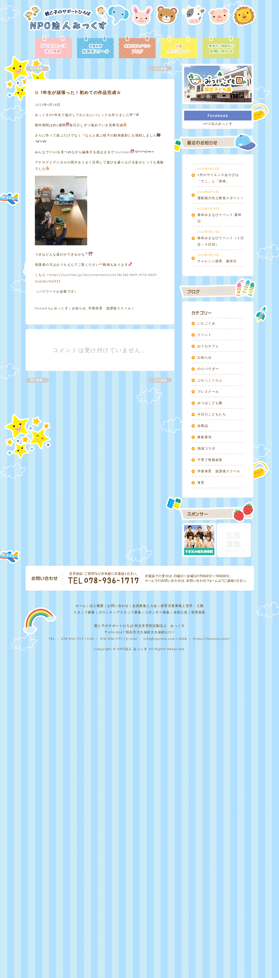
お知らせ (79, 308)
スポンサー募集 (157, 612)
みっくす (61, 308)
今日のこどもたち (211, 414)
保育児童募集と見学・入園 (182, 606)
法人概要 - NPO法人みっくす (53, 47)
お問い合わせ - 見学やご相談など (220, 47)
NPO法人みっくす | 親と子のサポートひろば (65, 20)
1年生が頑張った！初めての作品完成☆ (81, 92)
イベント (204, 335)
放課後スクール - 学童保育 (95, 47)
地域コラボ (206, 448)
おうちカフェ (208, 346)
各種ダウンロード (179, 47)
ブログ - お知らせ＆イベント (137, 47)
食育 (201, 482)
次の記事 (157, 68)
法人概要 (97, 606)
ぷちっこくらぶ (210, 380)
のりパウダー (208, 369)
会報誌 (202, 426)
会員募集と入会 (144, 606)
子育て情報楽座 (210, 460)
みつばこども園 (210, 403)
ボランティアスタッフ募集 (120, 612)
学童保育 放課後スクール (109, 308)
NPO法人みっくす (217, 124)
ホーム (80, 606)
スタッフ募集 (84, 612)
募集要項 (204, 437)
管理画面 (198, 612)
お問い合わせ (118, 606)
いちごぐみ (206, 323)
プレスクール (208, 391)
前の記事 (40, 68)
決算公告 (180, 612)
